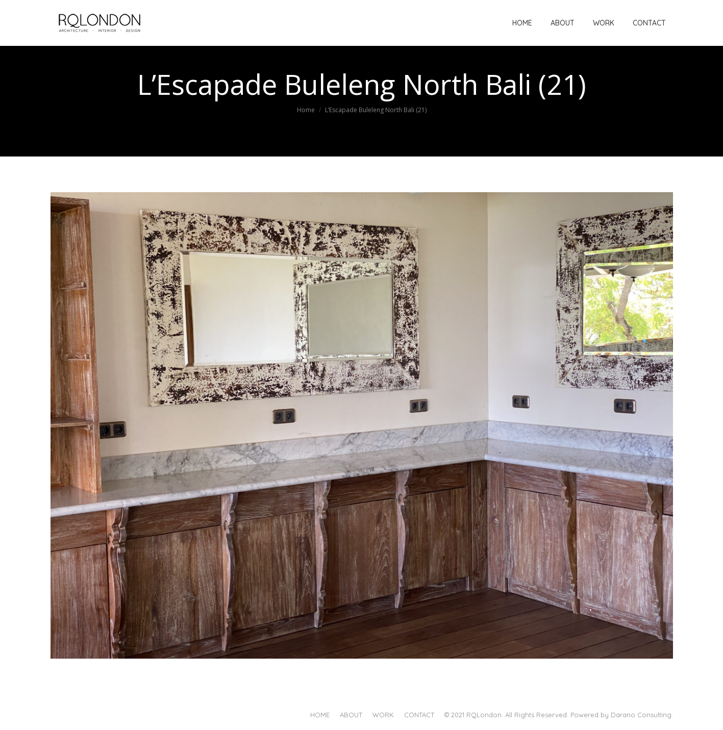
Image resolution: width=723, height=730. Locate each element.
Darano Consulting (641, 715)
